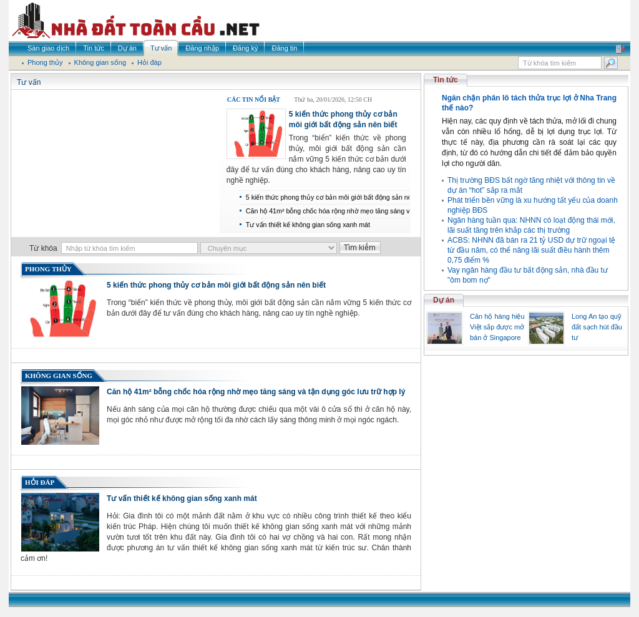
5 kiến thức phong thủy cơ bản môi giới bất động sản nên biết (216, 285)
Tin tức (445, 79)
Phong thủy (48, 269)
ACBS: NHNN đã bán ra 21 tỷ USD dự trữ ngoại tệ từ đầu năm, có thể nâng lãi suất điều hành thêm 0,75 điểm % (531, 250)
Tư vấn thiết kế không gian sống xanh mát (308, 224)
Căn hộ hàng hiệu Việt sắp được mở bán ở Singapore (497, 327)
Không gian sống (58, 375)
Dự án (443, 300)
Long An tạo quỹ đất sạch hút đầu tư (597, 327)
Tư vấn (29, 82)
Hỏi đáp (39, 482)
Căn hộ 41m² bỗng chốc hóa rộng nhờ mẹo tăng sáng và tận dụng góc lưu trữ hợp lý (256, 391)
